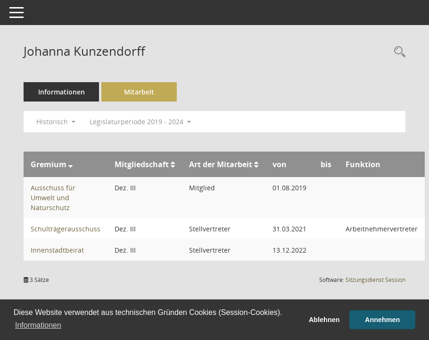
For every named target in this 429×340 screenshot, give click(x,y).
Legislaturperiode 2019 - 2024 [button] (140, 121)
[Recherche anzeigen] (397, 52)
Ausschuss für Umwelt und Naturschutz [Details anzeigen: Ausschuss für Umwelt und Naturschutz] (53, 197)
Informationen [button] (38, 325)
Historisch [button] (55, 121)
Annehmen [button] (382, 319)
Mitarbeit (139, 91)
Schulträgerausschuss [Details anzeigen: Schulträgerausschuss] (65, 228)
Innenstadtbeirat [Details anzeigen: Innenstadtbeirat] (57, 250)
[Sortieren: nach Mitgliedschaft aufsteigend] (173, 164)
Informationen (61, 91)
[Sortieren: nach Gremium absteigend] (70, 164)
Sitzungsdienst (375, 280)
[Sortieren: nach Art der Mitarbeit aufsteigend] (256, 164)
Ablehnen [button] (324, 319)
